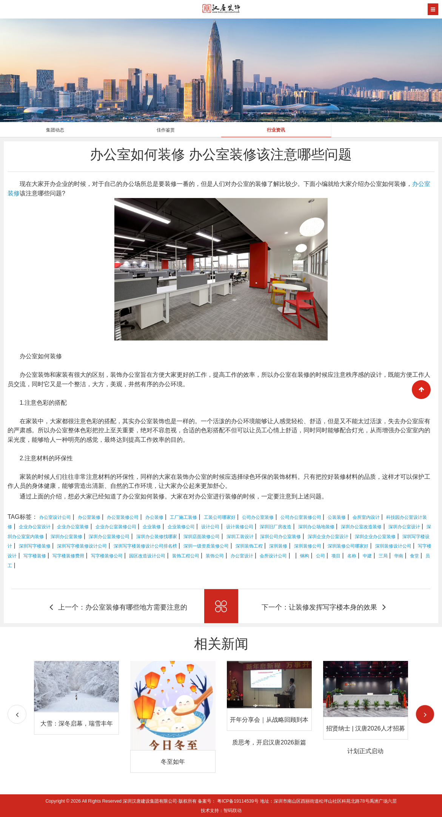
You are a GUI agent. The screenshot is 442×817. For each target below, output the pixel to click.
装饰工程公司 (185, 556)
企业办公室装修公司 (115, 526)
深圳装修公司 (307, 546)
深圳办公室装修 (66, 536)
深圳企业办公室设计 (328, 536)
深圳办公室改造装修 (361, 526)
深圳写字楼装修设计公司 (82, 546)
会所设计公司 (273, 556)
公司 (320, 556)
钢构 (304, 556)
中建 (367, 556)
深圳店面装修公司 (201, 536)
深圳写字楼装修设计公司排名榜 (145, 546)
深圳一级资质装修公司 (206, 546)
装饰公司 (215, 556)
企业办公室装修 (73, 526)
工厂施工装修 (183, 517)
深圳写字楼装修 (35, 546)
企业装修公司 (181, 526)
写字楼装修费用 (68, 556)
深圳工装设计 (240, 536)
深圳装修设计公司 (393, 546)
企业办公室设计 (35, 526)
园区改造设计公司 (147, 556)
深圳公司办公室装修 (280, 536)
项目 (335, 556)
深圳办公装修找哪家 (156, 536)
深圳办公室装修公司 (109, 536)
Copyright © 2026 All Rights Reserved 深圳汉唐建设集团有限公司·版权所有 (121, 801)
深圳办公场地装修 (316, 526)
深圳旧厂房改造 (275, 526)
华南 (398, 556)
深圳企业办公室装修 (375, 536)
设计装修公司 (239, 526)
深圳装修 (278, 546)
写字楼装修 (34, 556)
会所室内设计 (366, 517)
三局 (383, 556)
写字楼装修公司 (107, 556)
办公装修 (154, 517)
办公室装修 (89, 517)
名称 (351, 556)
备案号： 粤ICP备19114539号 (228, 801)
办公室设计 (242, 556)
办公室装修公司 (123, 517)
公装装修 (337, 517)
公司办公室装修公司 (300, 517)
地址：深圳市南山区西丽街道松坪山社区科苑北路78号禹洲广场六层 (328, 801)
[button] (425, 714)
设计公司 (210, 526)
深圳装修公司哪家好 (348, 546)
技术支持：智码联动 (221, 810)
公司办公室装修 (258, 517)
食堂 (414, 556)
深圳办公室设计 (404, 526)
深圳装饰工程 (249, 546)
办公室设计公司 (55, 517)
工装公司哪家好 (220, 517)
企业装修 (152, 526)
